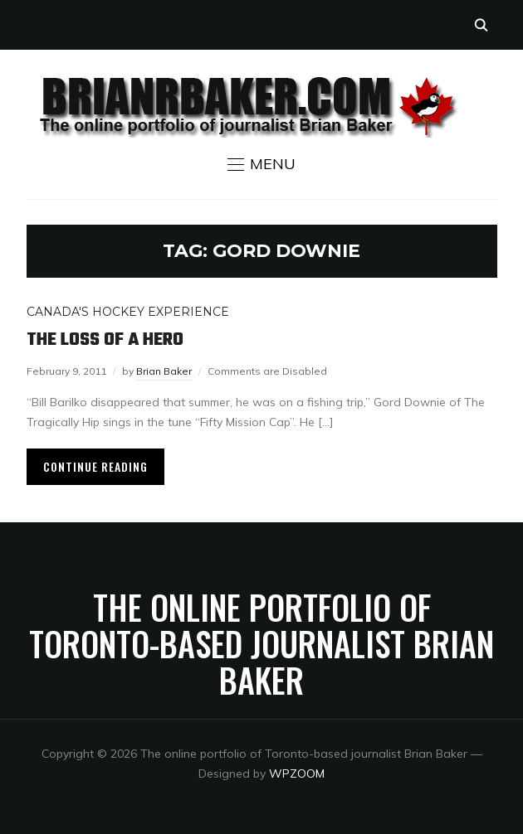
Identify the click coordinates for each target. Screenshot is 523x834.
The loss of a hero (105, 340)
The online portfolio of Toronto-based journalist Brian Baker (261, 643)
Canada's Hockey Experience (128, 311)
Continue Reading (95, 466)
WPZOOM (297, 773)
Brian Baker (164, 371)
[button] (261, 164)
